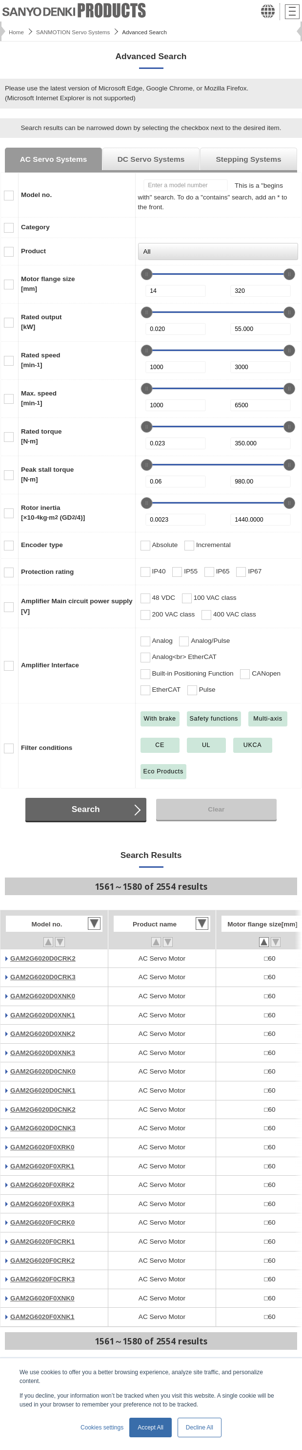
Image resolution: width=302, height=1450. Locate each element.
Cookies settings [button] (102, 1427)
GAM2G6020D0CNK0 (43, 1071)
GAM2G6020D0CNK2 (43, 1109)
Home (16, 32)
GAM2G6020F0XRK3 (42, 1204)
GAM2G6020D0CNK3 (43, 1128)
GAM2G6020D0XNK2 (42, 1033)
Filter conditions (46, 747)
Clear (216, 809)
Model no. (36, 194)
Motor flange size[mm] (48, 283)
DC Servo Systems (151, 159)
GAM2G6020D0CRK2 (43, 958)
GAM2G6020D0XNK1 (42, 1015)
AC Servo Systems (53, 159)
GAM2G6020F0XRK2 (42, 1184)
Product (33, 251)
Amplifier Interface (50, 665)
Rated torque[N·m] (41, 436)
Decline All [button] (199, 1427)
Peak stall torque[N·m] (47, 474)
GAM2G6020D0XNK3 (42, 1052)
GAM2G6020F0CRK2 (42, 1260)
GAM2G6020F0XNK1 (42, 1316)
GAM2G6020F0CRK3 (42, 1279)
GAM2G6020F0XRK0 (42, 1147)
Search (86, 809)
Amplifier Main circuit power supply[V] (77, 606)
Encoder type (42, 545)
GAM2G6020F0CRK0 (42, 1222)
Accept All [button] (150, 1427)
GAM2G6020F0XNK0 (42, 1298)
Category (35, 227)
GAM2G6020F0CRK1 (42, 1241)
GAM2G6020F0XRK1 (42, 1166)
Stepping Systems (248, 159)
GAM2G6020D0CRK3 (43, 977)
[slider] (147, 274)
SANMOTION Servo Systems (73, 32)
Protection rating (47, 571)
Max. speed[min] (39, 398)
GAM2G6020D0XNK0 (42, 996)
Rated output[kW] (41, 321)
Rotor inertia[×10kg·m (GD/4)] (53, 512)
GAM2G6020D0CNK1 (43, 1090)
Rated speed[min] (40, 360)
